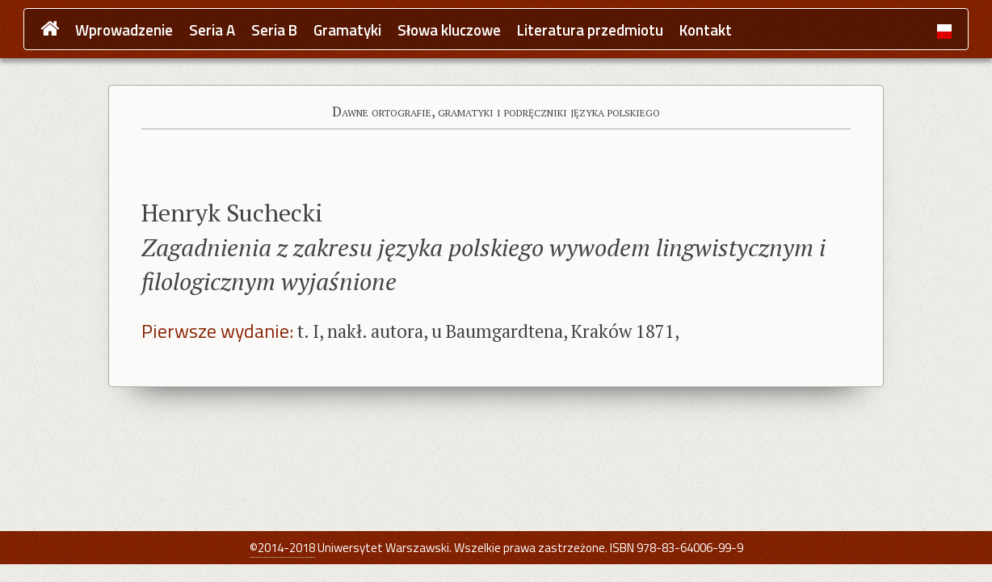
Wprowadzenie (124, 30)
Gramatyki (347, 30)
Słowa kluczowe (449, 30)
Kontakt (705, 30)
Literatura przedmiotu (590, 30)
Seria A (212, 30)
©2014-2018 (282, 547)
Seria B (274, 30)
